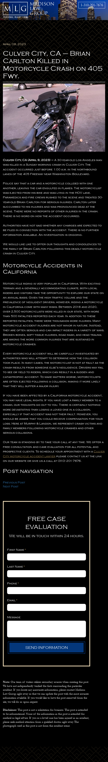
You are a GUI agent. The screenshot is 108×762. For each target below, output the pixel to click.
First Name (16, 549)
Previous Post (14, 482)
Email (12, 600)
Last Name (16, 566)
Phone (13, 583)
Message (14, 617)
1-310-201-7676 (92, 5)
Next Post (10, 486)
